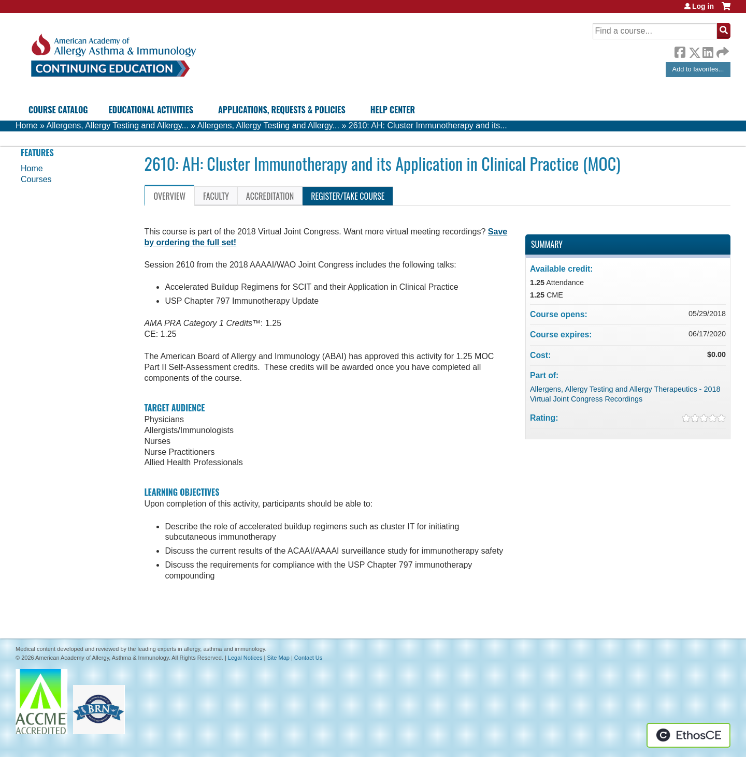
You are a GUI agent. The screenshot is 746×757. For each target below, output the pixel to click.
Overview (169, 196)
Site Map (278, 658)
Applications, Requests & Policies (282, 109)
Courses (36, 179)
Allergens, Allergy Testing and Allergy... (118, 125)
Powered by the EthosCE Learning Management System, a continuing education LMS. (688, 735)
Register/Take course (347, 196)
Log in (703, 6)
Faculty (216, 196)
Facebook (680, 50)
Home (27, 125)
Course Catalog (58, 109)
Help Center (392, 109)
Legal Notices (245, 658)
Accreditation (270, 196)
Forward (721, 49)
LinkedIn (707, 50)
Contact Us (308, 658)
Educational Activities (151, 109)
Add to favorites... (698, 69)
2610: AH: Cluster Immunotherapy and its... (428, 125)
